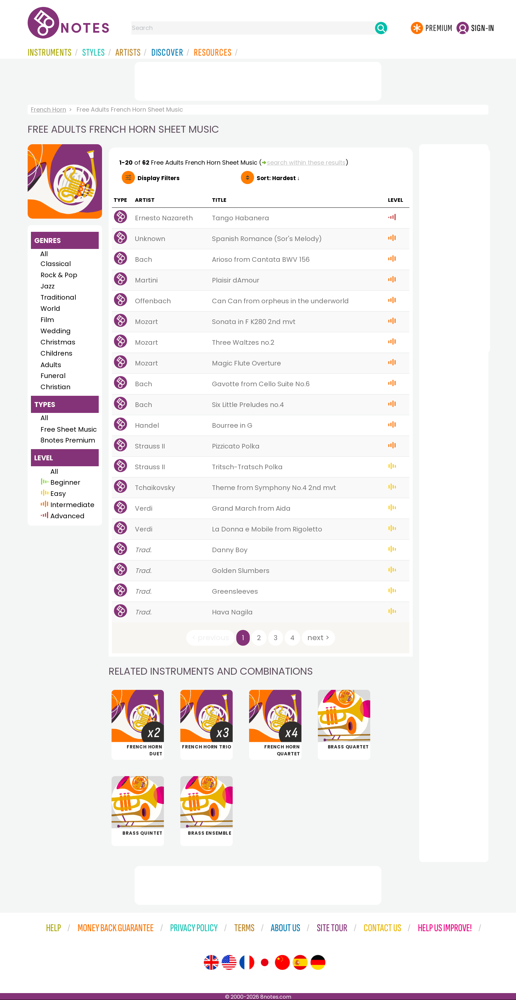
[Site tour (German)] (318, 962)
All (44, 253)
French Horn (48, 109)
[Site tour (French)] (247, 962)
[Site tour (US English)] (229, 962)
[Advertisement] (258, 80)
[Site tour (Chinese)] (282, 962)
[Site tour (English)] (211, 962)
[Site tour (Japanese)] (264, 962)
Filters (159, 178)
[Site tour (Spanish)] (300, 962)
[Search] (381, 28)
